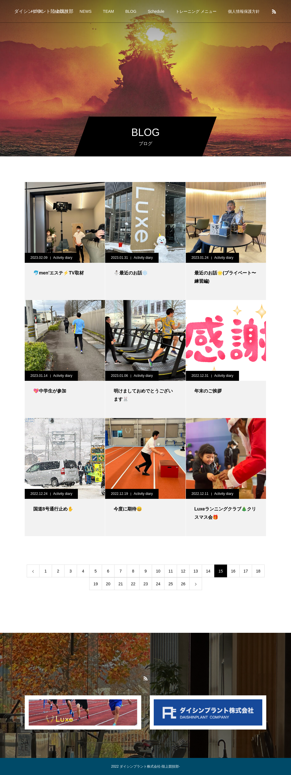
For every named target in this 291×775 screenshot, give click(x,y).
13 (196, 571)
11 (171, 571)
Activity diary (62, 258)
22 (133, 584)
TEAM (108, 11)
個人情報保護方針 (244, 11)
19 (95, 584)
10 (158, 571)
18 (258, 571)
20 (108, 584)
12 (183, 571)
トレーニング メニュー (196, 11)
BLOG (130, 11)
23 (146, 584)
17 (246, 571)
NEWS (86, 11)
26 (183, 584)
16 (233, 571)
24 (158, 584)
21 (121, 584)
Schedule (156, 11)
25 (171, 584)
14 (208, 571)
